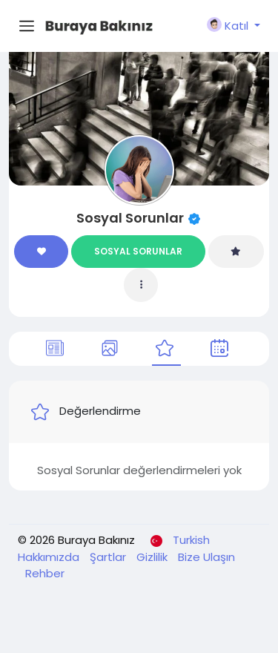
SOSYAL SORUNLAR (138, 251)
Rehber (44, 573)
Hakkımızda (50, 557)
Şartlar (109, 557)
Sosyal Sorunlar (130, 218)
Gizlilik (153, 557)
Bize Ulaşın (206, 557)
